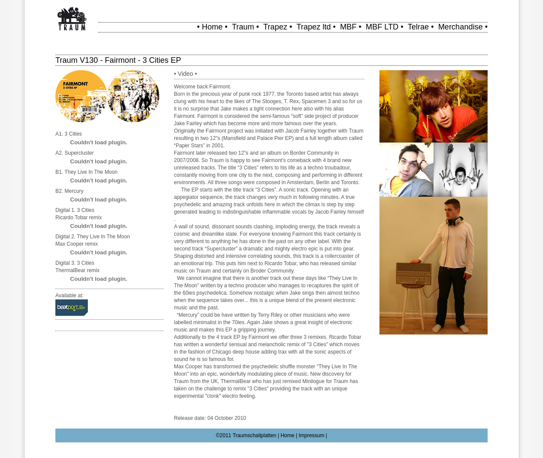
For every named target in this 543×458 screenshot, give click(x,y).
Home (212, 27)
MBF (348, 27)
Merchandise (460, 27)
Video (185, 73)
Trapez (275, 27)
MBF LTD (382, 27)
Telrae (418, 27)
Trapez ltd (313, 27)
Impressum (311, 435)
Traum (243, 27)
